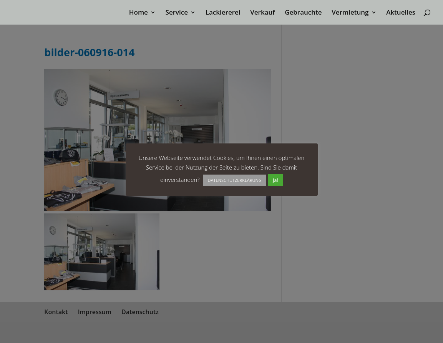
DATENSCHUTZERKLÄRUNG (235, 180)
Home (138, 13)
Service (177, 13)
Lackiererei (223, 13)
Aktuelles (400, 13)
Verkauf (262, 13)
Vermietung (350, 13)
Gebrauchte (303, 13)
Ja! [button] (275, 179)
